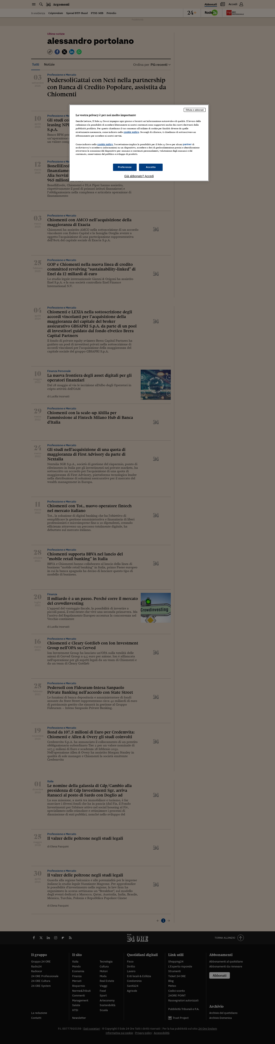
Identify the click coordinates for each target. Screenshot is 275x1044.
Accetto (151, 167)
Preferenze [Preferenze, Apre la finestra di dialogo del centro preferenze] (125, 167)
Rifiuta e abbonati (195, 110)
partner (187, 144)
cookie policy (131, 132)
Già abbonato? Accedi (139, 176)
